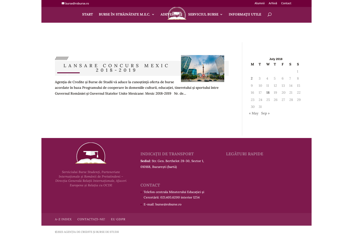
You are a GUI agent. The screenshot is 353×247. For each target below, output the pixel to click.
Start (87, 14)
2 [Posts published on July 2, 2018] (252, 78)
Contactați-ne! (91, 219)
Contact (286, 3)
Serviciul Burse (203, 14)
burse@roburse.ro (168, 204)
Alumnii (260, 3)
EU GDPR (118, 219)
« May (253, 113)
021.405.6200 (170, 197)
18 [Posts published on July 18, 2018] (268, 92)
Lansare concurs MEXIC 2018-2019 (116, 68)
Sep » (265, 113)
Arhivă (273, 3)
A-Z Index (63, 219)
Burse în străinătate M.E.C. (124, 14)
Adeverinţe (171, 14)
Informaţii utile (245, 14)
